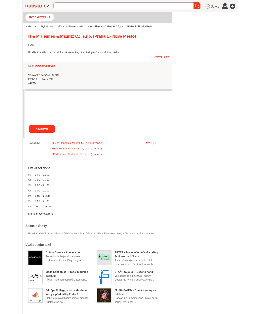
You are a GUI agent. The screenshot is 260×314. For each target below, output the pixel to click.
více (147, 142)
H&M (125, 233)
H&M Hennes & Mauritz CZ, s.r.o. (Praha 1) (77, 148)
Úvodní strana (39, 17)
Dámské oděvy (94, 233)
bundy (59, 233)
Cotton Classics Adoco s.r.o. (63, 252)
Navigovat (42, 128)
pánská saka (147, 233)
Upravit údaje (161, 56)
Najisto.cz (39, 6)
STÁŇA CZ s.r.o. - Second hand (133, 271)
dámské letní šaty (74, 233)
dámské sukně (112, 233)
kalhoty (134, 233)
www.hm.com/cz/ (45, 65)
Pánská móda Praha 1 (41, 233)
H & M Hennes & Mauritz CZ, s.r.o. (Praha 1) (77, 142)
